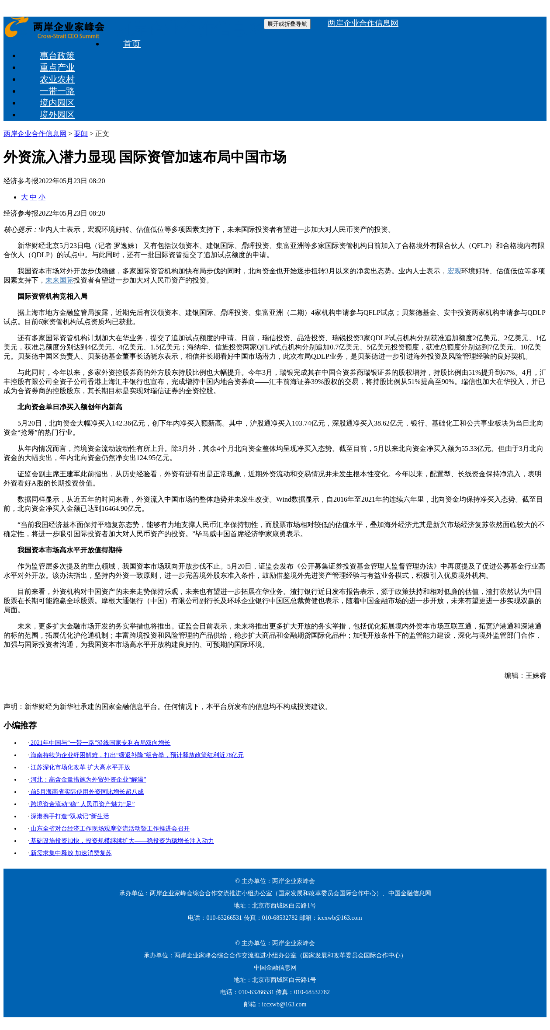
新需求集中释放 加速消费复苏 (70, 853)
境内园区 (57, 103)
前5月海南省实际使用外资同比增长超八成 (86, 792)
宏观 (454, 271)
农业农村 (57, 79)
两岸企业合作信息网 (189, 28)
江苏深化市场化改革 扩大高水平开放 (79, 767)
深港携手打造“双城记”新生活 (69, 816)
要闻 (81, 133)
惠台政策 (57, 55)
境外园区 (57, 114)
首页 (132, 44)
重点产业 (57, 67)
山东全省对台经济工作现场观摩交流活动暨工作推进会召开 (109, 828)
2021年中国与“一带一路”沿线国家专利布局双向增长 (100, 743)
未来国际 (59, 280)
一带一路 (57, 91)
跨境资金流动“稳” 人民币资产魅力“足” (82, 804)
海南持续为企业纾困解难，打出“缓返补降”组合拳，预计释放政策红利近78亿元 (136, 755)
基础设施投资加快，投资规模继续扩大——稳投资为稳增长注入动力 (121, 841)
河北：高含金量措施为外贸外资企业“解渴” (87, 779)
